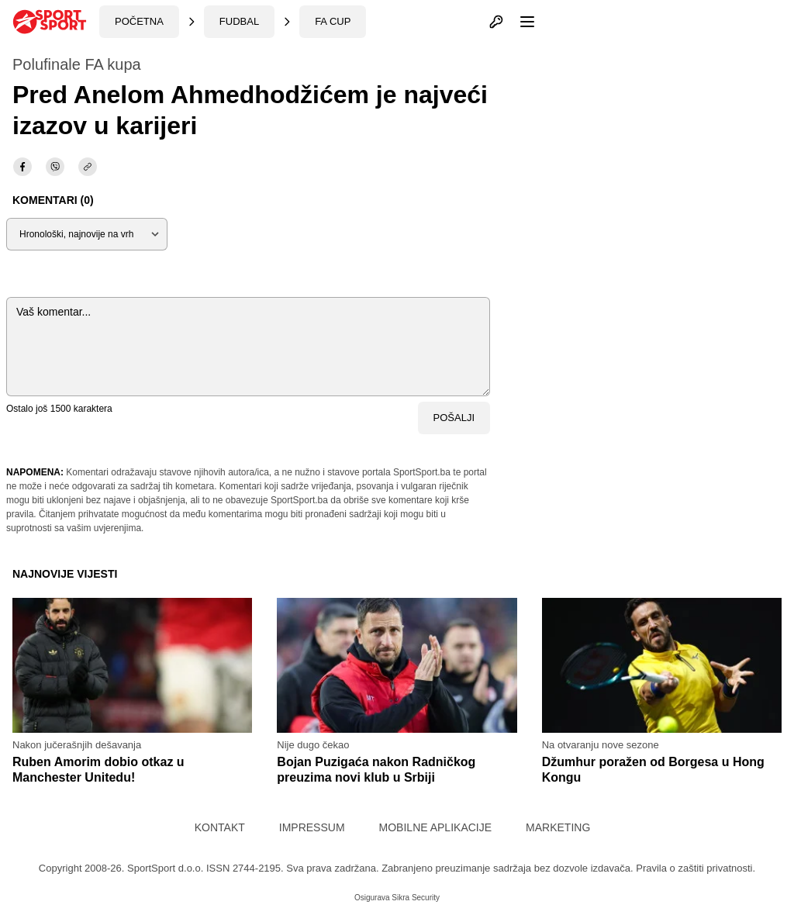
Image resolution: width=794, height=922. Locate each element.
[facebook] (22, 166)
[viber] (55, 166)
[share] (87, 166)
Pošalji (454, 417)
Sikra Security (416, 897)
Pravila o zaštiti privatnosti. (695, 868)
